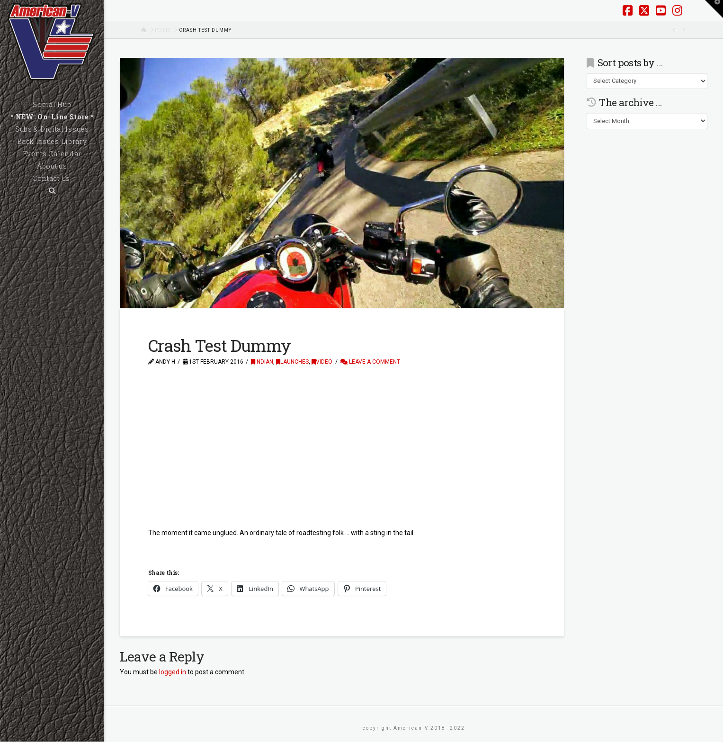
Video (322, 361)
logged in (172, 672)
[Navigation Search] (52, 191)
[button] (714, 9)
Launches (292, 361)
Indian (262, 361)
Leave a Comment (370, 361)
